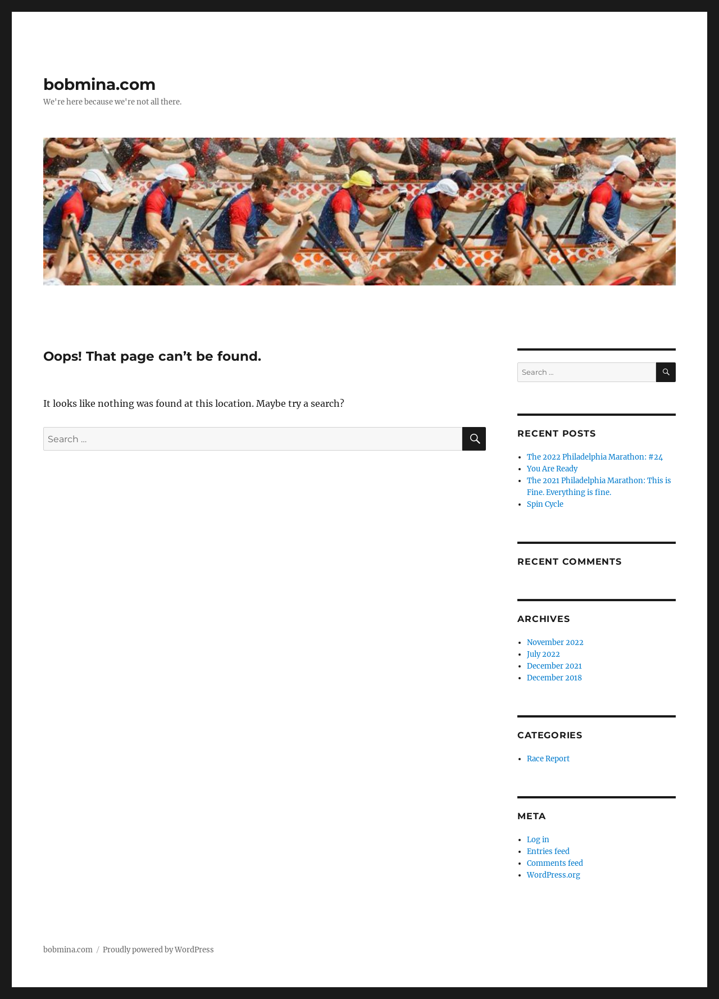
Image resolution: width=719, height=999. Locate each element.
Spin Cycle (545, 504)
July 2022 (543, 654)
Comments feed (555, 863)
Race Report (548, 759)
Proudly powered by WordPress (158, 950)
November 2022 (555, 642)
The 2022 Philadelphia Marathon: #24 (595, 457)
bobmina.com (99, 84)
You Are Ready (552, 469)
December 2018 (554, 678)
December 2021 (554, 666)
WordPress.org (553, 875)
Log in (538, 839)
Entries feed (548, 851)
